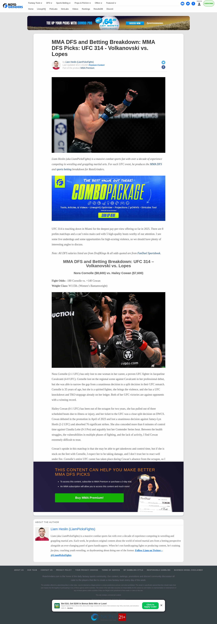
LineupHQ (41, 9)
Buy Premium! (89, 497)
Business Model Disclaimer (188, 570)
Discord (110, 9)
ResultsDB (98, 9)
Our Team (32, 570)
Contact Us (47, 570)
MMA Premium (87, 68)
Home (30, 9)
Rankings (86, 9)
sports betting (64, 169)
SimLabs (65, 9)
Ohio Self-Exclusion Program (108, 611)
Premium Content (96, 65)
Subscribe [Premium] (208, 3)
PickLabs (53, 9)
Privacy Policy (64, 570)
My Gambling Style (133, 570)
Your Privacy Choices (86, 570)
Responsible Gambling (159, 570)
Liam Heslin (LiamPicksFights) (79, 62)
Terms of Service (111, 570)
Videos (75, 9)
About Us (19, 570)
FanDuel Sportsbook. (149, 253)
